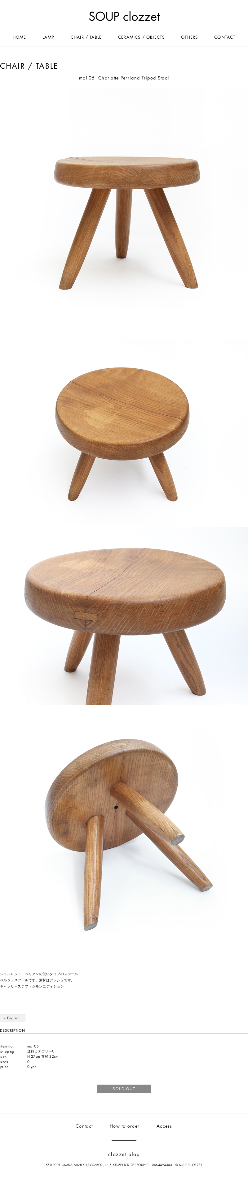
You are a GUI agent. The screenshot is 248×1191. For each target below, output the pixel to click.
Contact (84, 1126)
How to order (125, 1126)
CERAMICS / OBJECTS (141, 37)
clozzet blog (124, 1154)
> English (11, 1018)
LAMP (48, 37)
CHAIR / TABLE (86, 37)
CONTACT (224, 37)
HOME (19, 37)
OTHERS (189, 37)
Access (164, 1126)
